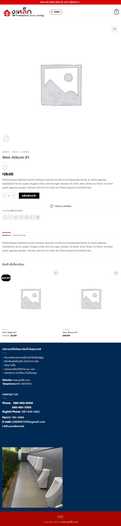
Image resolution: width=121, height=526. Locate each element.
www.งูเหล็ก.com (21, 380)
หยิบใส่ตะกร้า (29, 195)
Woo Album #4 (70, 332)
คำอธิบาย (6, 235)
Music (15, 151)
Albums (25, 151)
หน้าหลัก (5, 151)
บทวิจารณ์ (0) (19, 235)
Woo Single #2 (9, 332)
